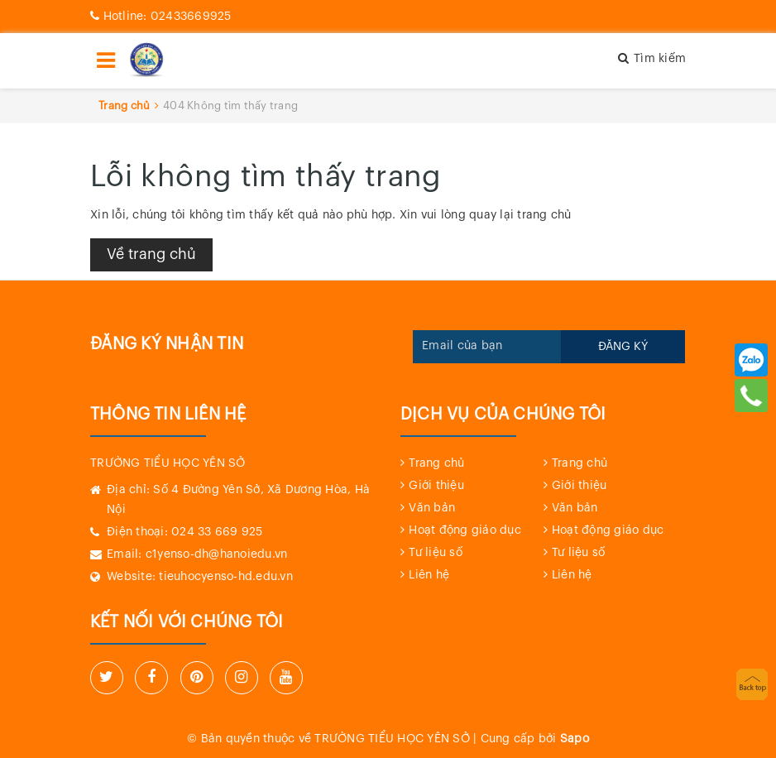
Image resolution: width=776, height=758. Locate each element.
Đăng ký (623, 347)
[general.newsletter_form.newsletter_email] (487, 346)
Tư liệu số (435, 553)
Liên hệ (429, 575)
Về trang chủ (151, 254)
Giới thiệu (436, 486)
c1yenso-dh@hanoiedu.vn (217, 554)
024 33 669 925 (217, 532)
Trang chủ (436, 463)
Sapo (574, 739)
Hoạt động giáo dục (465, 530)
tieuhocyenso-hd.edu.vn (226, 577)
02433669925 (161, 16)
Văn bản (432, 508)
